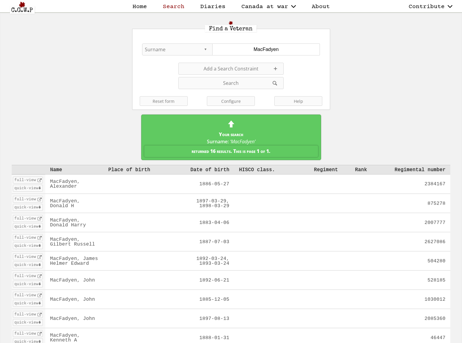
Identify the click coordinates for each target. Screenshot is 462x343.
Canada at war (268, 6)
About (321, 6)
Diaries (212, 6)
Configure (231, 101)
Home (140, 6)
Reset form (163, 101)
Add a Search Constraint (231, 68)
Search (173, 6)
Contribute (430, 6)
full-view (25, 179)
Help (298, 101)
